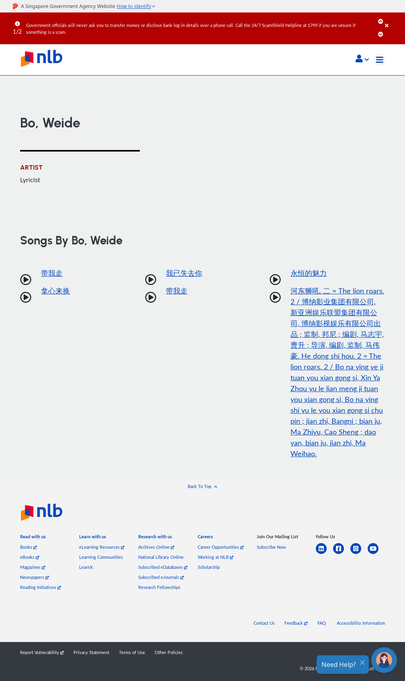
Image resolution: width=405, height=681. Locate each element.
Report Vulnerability (42, 652)
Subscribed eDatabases (163, 567)
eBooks (29, 557)
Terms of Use (132, 652)
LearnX (86, 567)
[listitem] (33, 538)
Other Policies (169, 652)
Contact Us (264, 623)
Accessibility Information (361, 623)
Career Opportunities (221, 547)
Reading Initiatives (40, 587)
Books (28, 547)
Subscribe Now (271, 547)
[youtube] (376, 553)
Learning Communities (101, 557)
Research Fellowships (159, 587)
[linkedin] (324, 553)
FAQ (321, 623)
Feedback (296, 623)
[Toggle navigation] (379, 60)
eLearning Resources (102, 547)
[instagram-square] (359, 553)
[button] (362, 59)
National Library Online (161, 557)
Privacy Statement (91, 652)
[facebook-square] (341, 553)
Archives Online (156, 547)
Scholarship (209, 567)
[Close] (393, 19)
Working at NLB (215, 557)
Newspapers (34, 577)
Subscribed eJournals (161, 577)
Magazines (32, 567)
